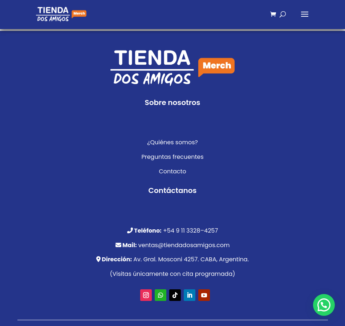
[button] (324, 305)
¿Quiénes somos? (172, 142)
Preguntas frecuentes (172, 157)
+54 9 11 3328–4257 (190, 230)
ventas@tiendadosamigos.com (184, 245)
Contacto (172, 171)
